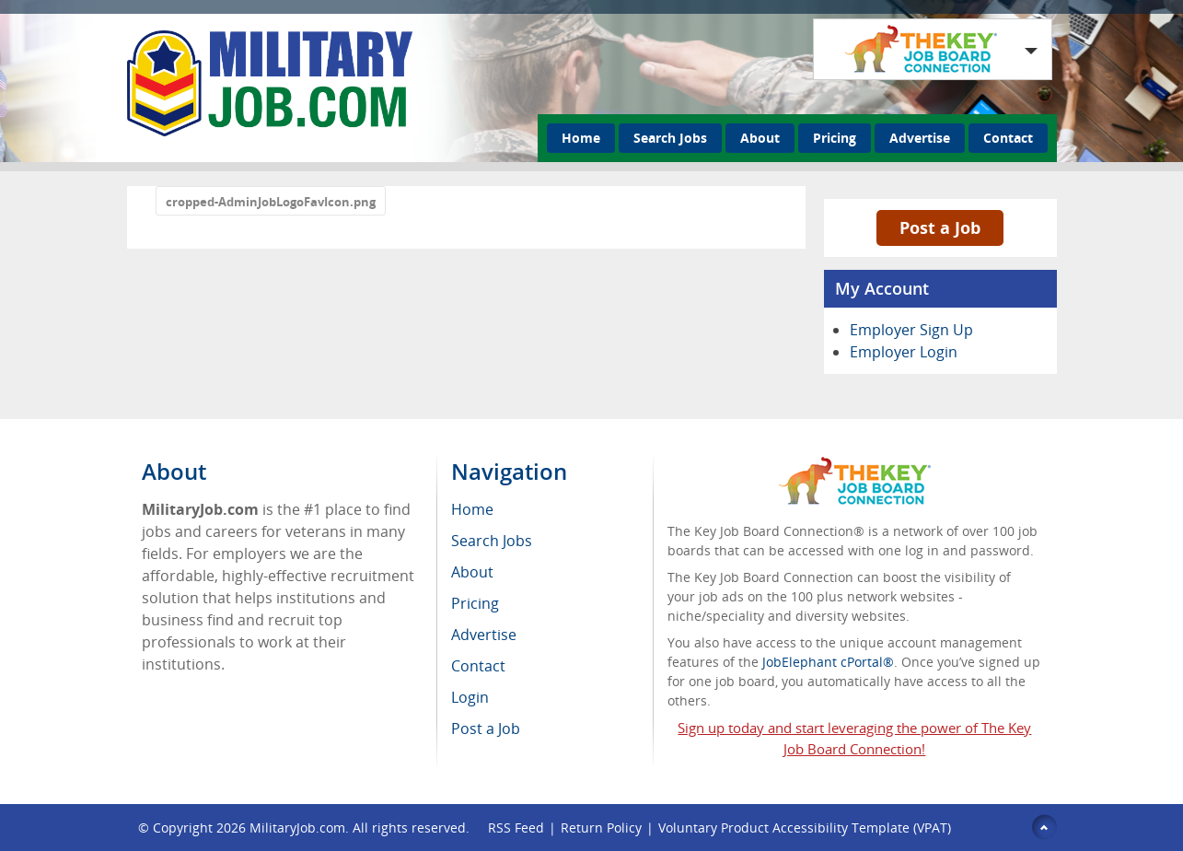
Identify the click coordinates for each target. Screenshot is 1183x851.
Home (581, 137)
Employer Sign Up (911, 330)
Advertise (919, 137)
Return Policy (601, 827)
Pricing (834, 137)
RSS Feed (516, 827)
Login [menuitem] (470, 697)
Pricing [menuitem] (475, 603)
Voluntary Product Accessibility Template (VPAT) (804, 827)
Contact (1008, 137)
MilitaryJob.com (297, 827)
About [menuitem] (472, 572)
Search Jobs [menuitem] (491, 540)
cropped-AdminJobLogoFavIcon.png (271, 201)
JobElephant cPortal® (828, 661)
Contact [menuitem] (478, 666)
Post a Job (939, 227)
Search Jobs (670, 137)
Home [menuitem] (472, 509)
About (760, 137)
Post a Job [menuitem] (485, 728)
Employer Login (903, 352)
